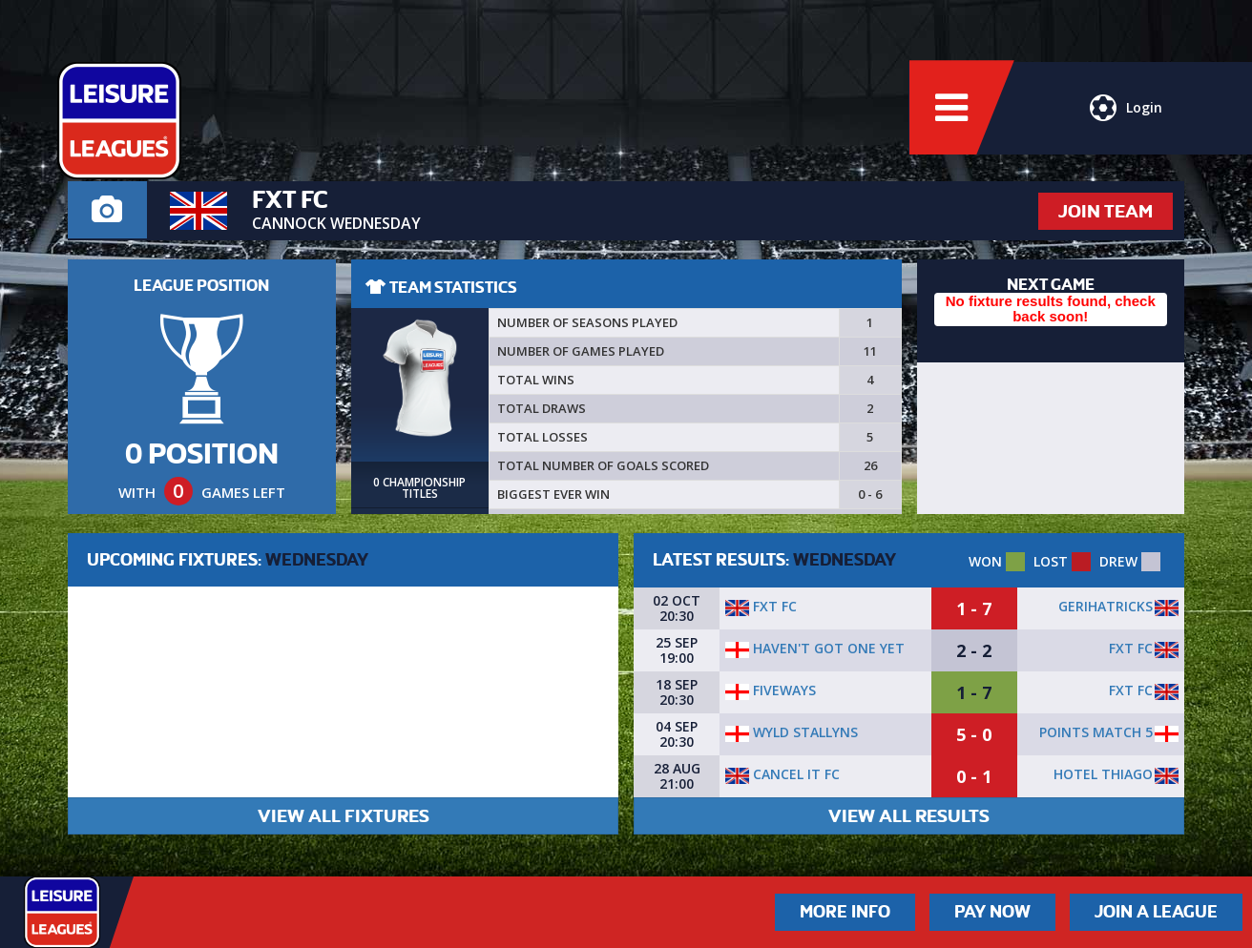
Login (1126, 109)
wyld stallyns (791, 732)
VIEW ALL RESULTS (909, 816)
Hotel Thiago (1103, 774)
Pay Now (992, 911)
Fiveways (770, 690)
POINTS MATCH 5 (1096, 732)
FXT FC (761, 606)
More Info (845, 911)
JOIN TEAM (1105, 211)
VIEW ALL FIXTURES (343, 816)
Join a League (1156, 911)
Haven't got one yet (815, 648)
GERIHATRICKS (1105, 606)
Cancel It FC (782, 774)
